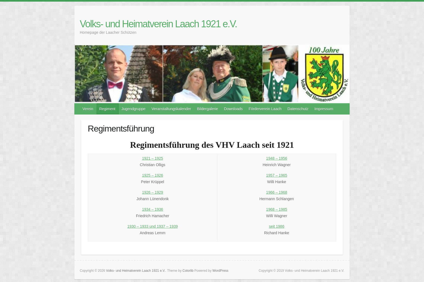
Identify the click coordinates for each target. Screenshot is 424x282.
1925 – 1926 (152, 175)
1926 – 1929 (152, 192)
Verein (87, 109)
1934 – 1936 (152, 209)
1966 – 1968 (276, 192)
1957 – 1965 (276, 175)
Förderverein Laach (265, 109)
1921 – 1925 (152, 158)
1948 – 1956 (276, 158)
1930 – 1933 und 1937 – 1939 (152, 226)
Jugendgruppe (133, 109)
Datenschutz (298, 109)
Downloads (233, 109)
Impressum (323, 109)
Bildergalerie (207, 109)
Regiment (107, 109)
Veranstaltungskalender (171, 109)
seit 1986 (276, 226)
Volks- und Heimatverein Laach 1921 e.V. (158, 23)
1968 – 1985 (276, 209)
